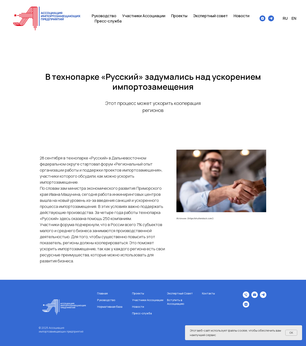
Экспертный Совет (180, 293)
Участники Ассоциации (143, 15)
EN (294, 18)
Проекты (179, 15)
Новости (241, 15)
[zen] (262, 18)
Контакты (208, 293)
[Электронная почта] (254, 297)
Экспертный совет (210, 15)
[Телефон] (246, 297)
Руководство (104, 15)
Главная (102, 293)
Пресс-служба (108, 21)
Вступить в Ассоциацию (175, 302)
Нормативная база (109, 306)
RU (285, 18)
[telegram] (271, 18)
